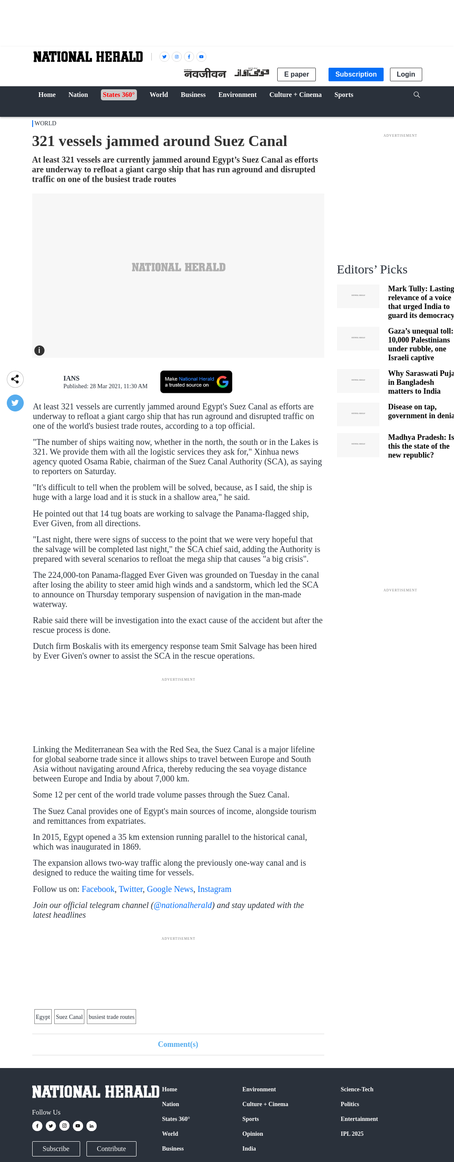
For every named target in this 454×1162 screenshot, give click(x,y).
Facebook (98, 889)
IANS (72, 378)
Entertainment (359, 1119)
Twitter (131, 889)
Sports (250, 1119)
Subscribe (56, 1148)
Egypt (43, 1017)
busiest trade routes (111, 1017)
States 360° (176, 1119)
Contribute (111, 1148)
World (45, 123)
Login (406, 74)
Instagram (214, 889)
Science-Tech (357, 1089)
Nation (170, 1104)
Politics (350, 1104)
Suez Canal (69, 1017)
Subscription (356, 74)
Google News (170, 889)
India (249, 1148)
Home (169, 1089)
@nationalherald (182, 905)
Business (173, 1148)
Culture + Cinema (265, 1104)
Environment (259, 1089)
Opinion (252, 1134)
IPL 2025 (352, 1134)
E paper (296, 74)
